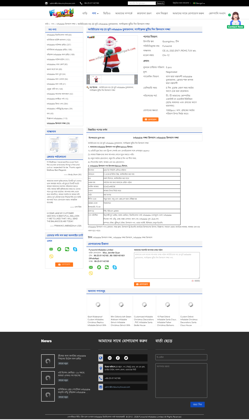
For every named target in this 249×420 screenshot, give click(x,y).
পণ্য (94, 13)
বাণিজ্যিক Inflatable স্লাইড (57, 49)
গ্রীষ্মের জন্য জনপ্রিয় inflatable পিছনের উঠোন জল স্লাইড (72, 357)
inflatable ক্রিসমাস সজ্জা (102, 237)
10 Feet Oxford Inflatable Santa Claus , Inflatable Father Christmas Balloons (167, 320)
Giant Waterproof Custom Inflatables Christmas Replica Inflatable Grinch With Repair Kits (97, 322)
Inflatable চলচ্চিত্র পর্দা (55, 99)
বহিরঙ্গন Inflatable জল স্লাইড (58, 54)
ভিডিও (107, 13)
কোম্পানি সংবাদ (217, 13)
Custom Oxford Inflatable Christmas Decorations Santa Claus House (189, 320)
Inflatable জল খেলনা (55, 79)
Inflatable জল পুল (54, 74)
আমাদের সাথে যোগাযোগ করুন (188, 13)
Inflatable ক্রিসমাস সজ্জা (66, 24)
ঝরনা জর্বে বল (52, 69)
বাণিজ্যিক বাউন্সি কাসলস (56, 40)
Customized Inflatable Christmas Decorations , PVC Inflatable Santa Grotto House (144, 320)
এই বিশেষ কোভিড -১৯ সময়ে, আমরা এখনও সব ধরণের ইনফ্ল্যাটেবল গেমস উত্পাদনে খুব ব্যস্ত (72, 374)
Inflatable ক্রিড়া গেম (55, 104)
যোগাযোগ (152, 119)
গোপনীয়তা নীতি (73, 417)
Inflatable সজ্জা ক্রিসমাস (142, 237)
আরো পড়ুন (63, 363)
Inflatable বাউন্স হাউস (55, 59)
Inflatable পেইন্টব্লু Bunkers (58, 108)
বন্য (48, 113)
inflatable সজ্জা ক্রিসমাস (122, 237)
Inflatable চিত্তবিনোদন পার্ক (57, 35)
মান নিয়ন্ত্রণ (162, 13)
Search (160, 3)
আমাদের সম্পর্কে (123, 13)
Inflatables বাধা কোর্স (55, 64)
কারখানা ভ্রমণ (144, 13)
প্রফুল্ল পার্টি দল (52, 89)
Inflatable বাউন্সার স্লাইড (56, 44)
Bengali (200, 3)
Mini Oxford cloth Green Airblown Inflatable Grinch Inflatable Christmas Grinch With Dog (121, 322)
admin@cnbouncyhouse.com (62, 3)
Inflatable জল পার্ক (54, 84)
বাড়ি (84, 13)
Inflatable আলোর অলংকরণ (58, 94)
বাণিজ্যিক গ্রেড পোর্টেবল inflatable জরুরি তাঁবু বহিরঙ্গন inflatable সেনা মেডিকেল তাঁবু (74, 391)
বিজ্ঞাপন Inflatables (54, 118)
